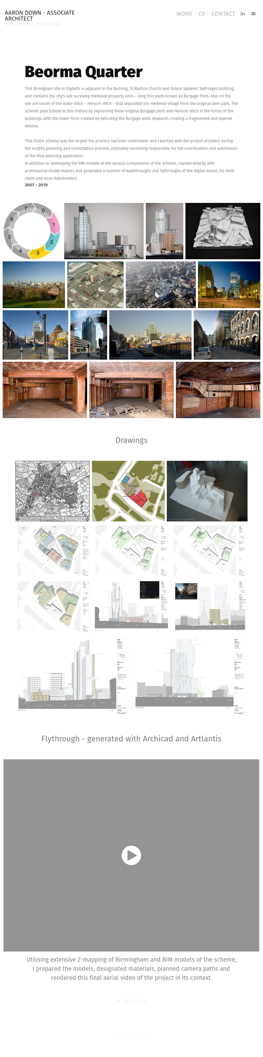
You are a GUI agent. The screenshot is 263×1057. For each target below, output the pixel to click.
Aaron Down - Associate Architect (40, 15)
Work (184, 13)
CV (202, 13)
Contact (223, 13)
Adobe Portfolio (140, 1038)
